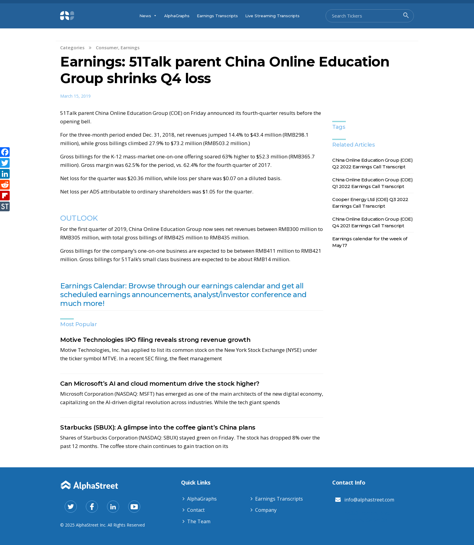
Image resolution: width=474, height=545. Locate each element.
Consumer (107, 47)
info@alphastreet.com (369, 499)
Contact (196, 510)
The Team (198, 521)
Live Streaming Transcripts (272, 15)
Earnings (130, 47)
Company (266, 510)
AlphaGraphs (177, 15)
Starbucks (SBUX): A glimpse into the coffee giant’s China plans (157, 427)
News (148, 15)
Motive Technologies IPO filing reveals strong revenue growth (155, 339)
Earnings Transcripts (217, 15)
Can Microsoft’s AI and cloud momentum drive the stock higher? (159, 383)
